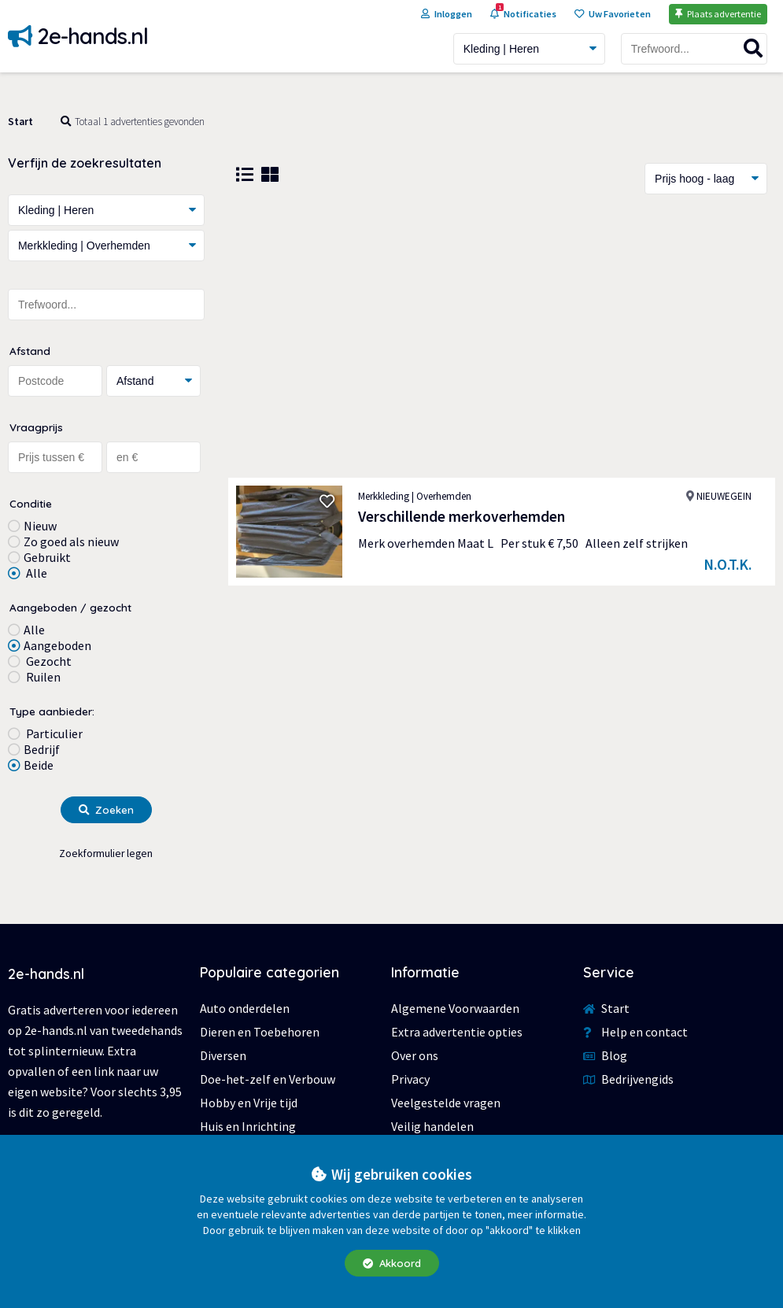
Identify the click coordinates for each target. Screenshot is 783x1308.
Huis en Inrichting (248, 1126)
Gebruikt (47, 557)
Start (20, 121)
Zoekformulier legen (106, 853)
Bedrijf (42, 749)
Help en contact (635, 1032)
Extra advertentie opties (457, 1032)
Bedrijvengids (628, 1079)
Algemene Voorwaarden (455, 1008)
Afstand (29, 350)
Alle (35, 573)
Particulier (53, 733)
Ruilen (42, 677)
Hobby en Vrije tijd (248, 1102)
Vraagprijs (36, 427)
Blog (605, 1055)
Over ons (414, 1055)
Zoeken (106, 810)
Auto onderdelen (245, 1008)
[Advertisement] (501, 336)
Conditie (30, 503)
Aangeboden (57, 645)
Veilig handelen (432, 1126)
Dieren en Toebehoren (259, 1032)
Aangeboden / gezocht (70, 607)
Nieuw (40, 526)
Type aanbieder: (51, 711)
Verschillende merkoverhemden (461, 516)
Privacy (410, 1079)
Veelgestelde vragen (445, 1102)
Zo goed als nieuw (71, 541)
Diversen (223, 1055)
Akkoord (392, 1263)
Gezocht (48, 661)
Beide (39, 765)
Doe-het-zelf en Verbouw (267, 1079)
